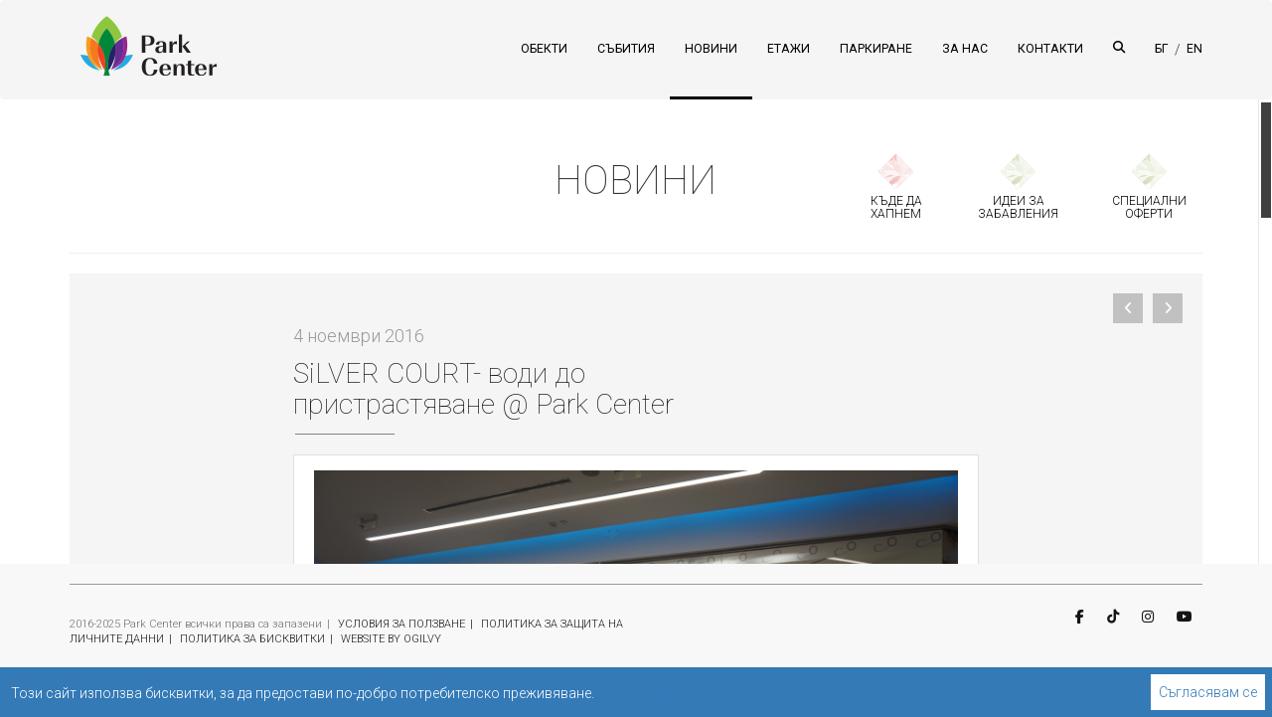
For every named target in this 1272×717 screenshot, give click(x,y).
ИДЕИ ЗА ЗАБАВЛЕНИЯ (1018, 207)
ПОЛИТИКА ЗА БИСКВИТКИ (252, 638)
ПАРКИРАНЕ (876, 49)
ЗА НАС (965, 49)
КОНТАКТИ (1050, 49)
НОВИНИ (711, 49)
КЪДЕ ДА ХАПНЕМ (896, 207)
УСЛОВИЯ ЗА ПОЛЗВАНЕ (401, 624)
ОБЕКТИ (544, 49)
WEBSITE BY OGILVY (391, 638)
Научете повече (648, 693)
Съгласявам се (1208, 692)
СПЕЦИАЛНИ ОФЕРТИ (1149, 207)
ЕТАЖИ (788, 49)
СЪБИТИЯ (626, 49)
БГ (1162, 49)
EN (1194, 49)
